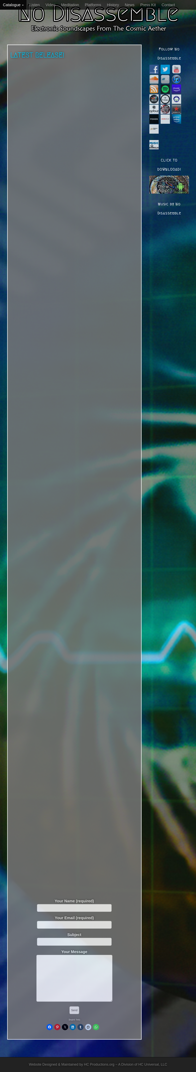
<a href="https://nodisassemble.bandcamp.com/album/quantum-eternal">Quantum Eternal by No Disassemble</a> (74, 199)
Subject (74, 938)
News (129, 5)
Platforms (93, 5)
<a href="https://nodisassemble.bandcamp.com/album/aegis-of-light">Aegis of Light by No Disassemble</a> (74, 106)
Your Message (74, 976)
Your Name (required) (74, 904)
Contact (168, 5)
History (113, 5)
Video (50, 5)
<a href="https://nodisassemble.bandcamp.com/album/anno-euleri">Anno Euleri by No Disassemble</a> (74, 663)
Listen (34, 5)
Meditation (70, 5)
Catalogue (13, 5)
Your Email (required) (74, 921)
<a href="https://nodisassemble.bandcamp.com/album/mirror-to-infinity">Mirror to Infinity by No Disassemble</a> (74, 292)
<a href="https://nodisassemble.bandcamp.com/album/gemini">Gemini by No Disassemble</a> (74, 848)
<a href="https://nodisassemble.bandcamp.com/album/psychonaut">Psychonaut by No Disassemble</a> (74, 570)
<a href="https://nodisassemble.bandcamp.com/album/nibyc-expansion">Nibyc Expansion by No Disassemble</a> (74, 477)
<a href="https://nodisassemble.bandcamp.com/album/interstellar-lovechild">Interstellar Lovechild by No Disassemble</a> (74, 384)
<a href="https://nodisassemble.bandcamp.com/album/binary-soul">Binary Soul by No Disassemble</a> (74, 755)
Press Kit (148, 5)
